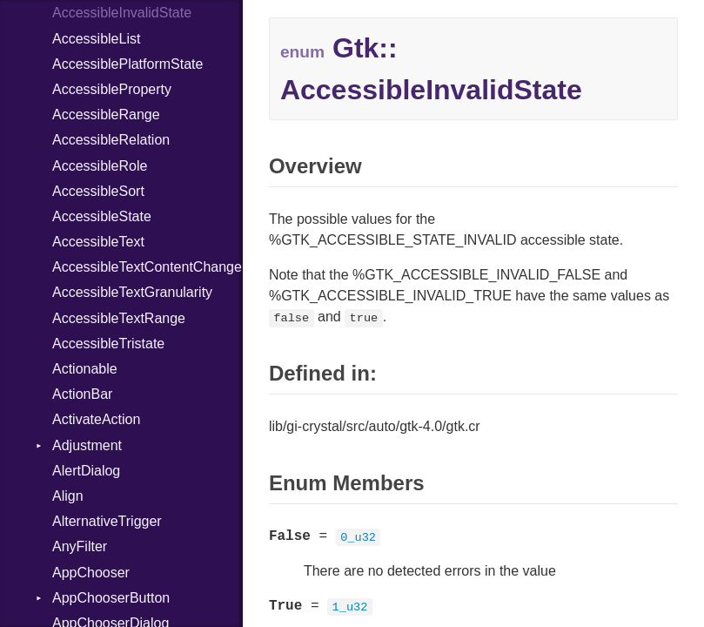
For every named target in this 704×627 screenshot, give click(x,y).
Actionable (84, 368)
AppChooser (91, 572)
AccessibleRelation (111, 139)
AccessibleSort (98, 191)
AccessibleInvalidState (121, 12)
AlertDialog (86, 470)
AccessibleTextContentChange (147, 267)
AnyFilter (79, 546)
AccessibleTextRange (118, 318)
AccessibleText (98, 241)
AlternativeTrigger (107, 521)
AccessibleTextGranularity (132, 292)
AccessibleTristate (108, 343)
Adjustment (87, 445)
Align (68, 496)
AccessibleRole (99, 165)
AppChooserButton (111, 597)
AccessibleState (101, 216)
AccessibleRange (106, 114)
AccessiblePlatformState (127, 64)
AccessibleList (96, 38)
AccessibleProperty (111, 89)
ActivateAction (96, 419)
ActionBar (82, 394)
